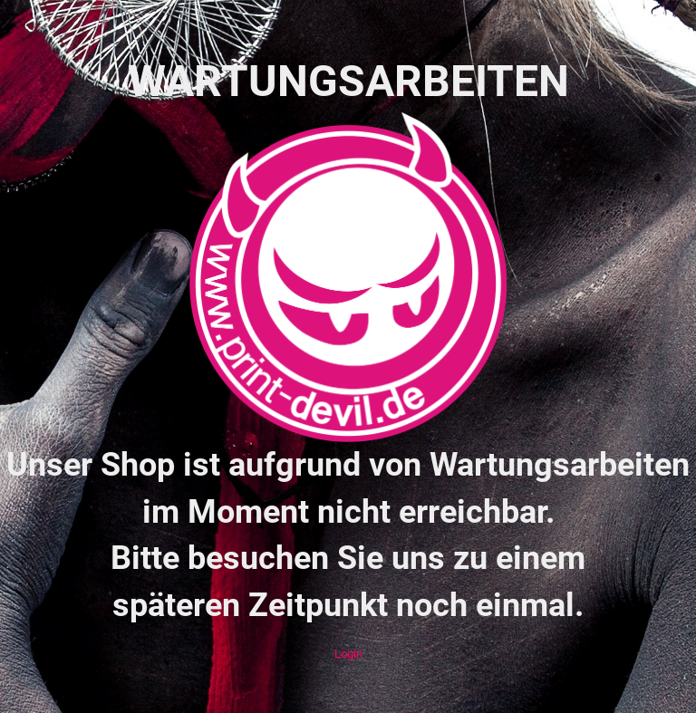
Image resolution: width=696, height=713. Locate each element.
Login (348, 653)
